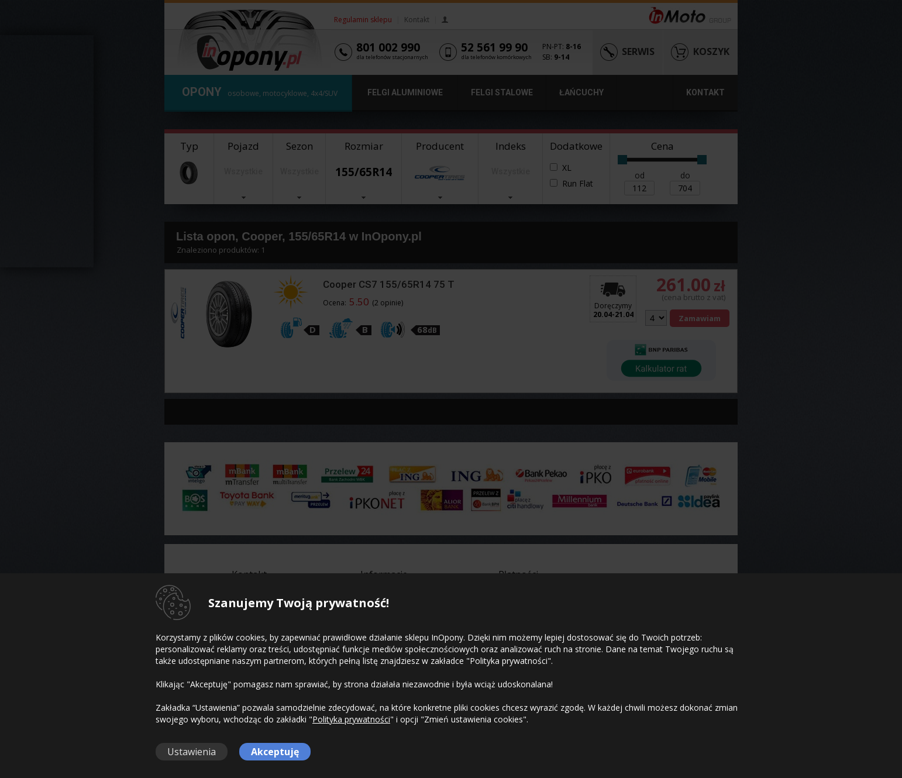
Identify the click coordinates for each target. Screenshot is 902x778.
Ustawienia (191, 751)
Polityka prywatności (351, 719)
